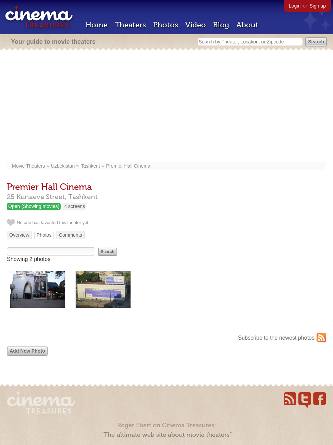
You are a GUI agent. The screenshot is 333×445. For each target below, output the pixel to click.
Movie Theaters (28, 166)
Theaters (130, 24)
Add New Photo (27, 351)
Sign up (318, 6)
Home (97, 24)
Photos (165, 24)
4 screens (74, 206)
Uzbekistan (63, 166)
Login (294, 6)
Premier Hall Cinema (128, 166)
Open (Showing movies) (33, 206)
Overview (19, 235)
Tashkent (90, 166)
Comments (70, 235)
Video (195, 24)
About (247, 24)
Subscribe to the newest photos (276, 338)
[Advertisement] (166, 107)
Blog (221, 24)
